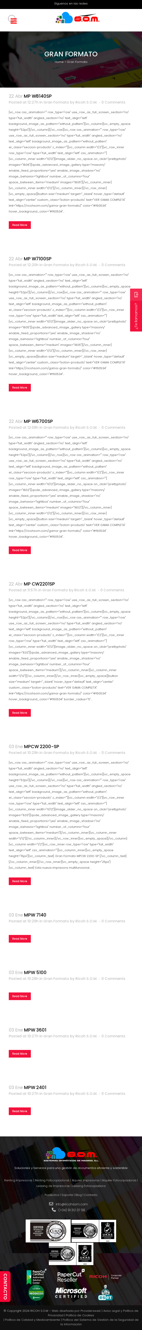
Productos (52, 1195)
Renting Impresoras (18, 1180)
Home (59, 62)
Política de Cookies (80, 1315)
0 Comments (113, 102)
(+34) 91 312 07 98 (72, 1210)
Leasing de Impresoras (53, 1186)
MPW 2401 (35, 1087)
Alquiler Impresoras (86, 1180)
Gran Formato (56, 102)
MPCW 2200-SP (41, 746)
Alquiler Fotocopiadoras (119, 1180)
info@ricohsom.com (72, 1204)
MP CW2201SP (39, 584)
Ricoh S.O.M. (86, 102)
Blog (78, 1195)
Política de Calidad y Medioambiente (32, 1320)
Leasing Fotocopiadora (89, 1186)
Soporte (67, 1195)
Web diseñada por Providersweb (76, 1311)
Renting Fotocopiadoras (52, 1180)
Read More (19, 225)
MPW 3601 (35, 1030)
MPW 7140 (35, 915)
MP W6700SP (38, 421)
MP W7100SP (38, 259)
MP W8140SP (38, 96)
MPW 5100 (35, 972)
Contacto (90, 1195)
